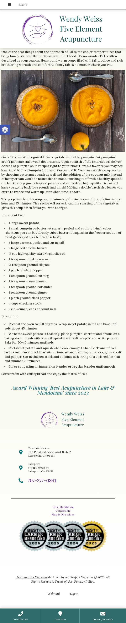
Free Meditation (63, 507)
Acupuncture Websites (31, 577)
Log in (74, 593)
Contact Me (63, 510)
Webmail (54, 593)
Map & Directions (63, 514)
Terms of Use (64, 581)
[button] (5, 130)
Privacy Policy (84, 581)
